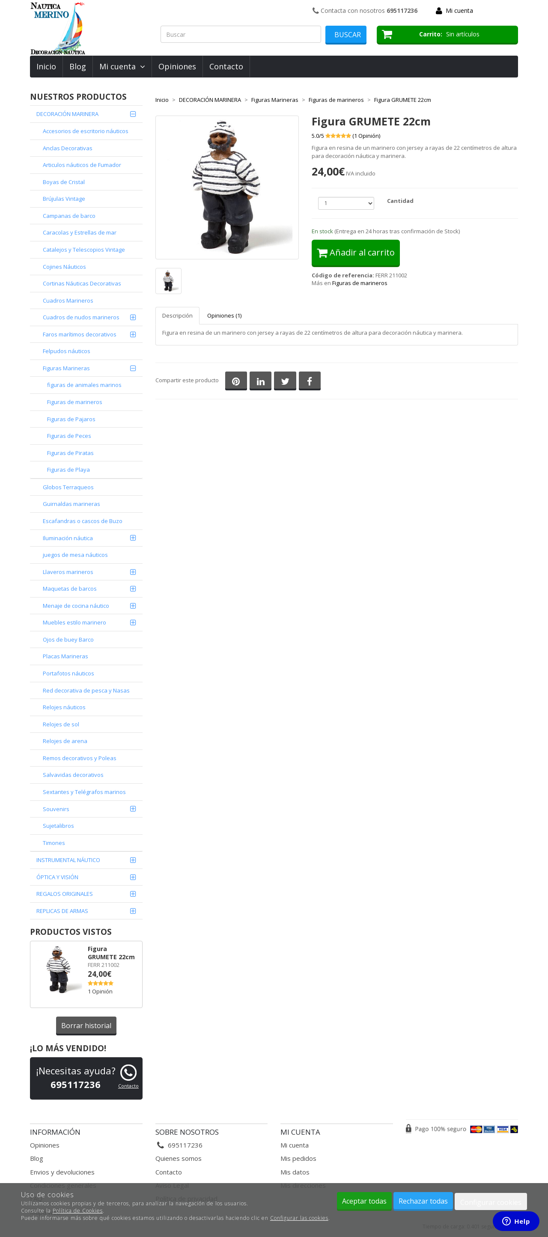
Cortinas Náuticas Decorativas (82, 283)
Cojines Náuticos (64, 267)
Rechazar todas (423, 1201)
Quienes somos (178, 1158)
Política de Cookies (78, 1210)
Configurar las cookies (299, 1218)
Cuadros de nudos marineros (81, 317)
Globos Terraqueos (68, 487)
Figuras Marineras (66, 368)
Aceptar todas (364, 1201)
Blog (77, 66)
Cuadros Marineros (68, 300)
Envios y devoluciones (62, 1172)
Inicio (46, 66)
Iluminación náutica (68, 538)
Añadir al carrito (356, 252)
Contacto (226, 66)
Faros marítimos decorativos (79, 334)
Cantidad (400, 201)
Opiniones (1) (224, 315)
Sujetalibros (58, 826)
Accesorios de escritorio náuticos (85, 131)
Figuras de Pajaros (71, 419)
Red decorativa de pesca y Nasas (86, 690)
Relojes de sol (61, 724)
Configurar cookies (490, 1202)
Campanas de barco (69, 216)
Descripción (177, 315)
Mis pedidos (298, 1158)
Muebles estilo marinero (74, 622)
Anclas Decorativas (67, 148)
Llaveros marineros (68, 572)
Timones (54, 843)
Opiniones (177, 66)
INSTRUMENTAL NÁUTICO (68, 860)
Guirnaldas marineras (71, 504)
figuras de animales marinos (84, 385)
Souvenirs (56, 809)
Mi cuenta (459, 10)
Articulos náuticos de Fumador (82, 165)
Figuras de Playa (68, 469)
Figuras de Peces (69, 436)
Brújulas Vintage (64, 198)
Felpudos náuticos (66, 351)
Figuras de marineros (74, 402)
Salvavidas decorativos (73, 775)
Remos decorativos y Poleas (79, 758)
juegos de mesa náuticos (75, 555)
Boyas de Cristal (64, 182)
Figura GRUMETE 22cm (111, 953)
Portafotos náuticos (68, 673)
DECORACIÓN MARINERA (67, 114)
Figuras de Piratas (70, 453)
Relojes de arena (65, 741)
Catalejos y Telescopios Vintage (84, 249)
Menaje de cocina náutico (76, 606)
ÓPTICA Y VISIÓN (57, 877)
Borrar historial (86, 1025)
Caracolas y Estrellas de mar (79, 232)
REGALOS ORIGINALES (64, 894)
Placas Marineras (65, 656)
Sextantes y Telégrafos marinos (84, 792)
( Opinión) (366, 136)
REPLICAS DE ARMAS (62, 911)
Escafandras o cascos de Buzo (82, 521)
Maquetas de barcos (70, 588)
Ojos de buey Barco (68, 639)
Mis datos (295, 1172)
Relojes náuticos (64, 707)
